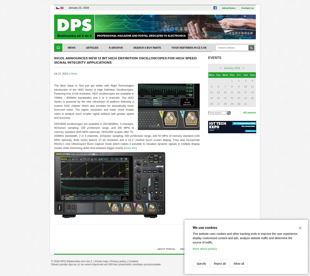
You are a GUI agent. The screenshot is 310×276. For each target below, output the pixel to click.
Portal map (101, 261)
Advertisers (229, 8)
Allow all (239, 263)
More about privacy (205, 248)
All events (249, 112)
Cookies (133, 261)
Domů (58, 47)
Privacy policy (118, 261)
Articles (92, 47)
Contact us (247, 8)
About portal (166, 249)
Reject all (220, 263)
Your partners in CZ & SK (189, 47)
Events (214, 58)
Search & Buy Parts (147, 47)
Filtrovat (229, 113)
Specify (201, 263)
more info (130, 148)
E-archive (116, 47)
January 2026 (232, 68)
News (72, 47)
